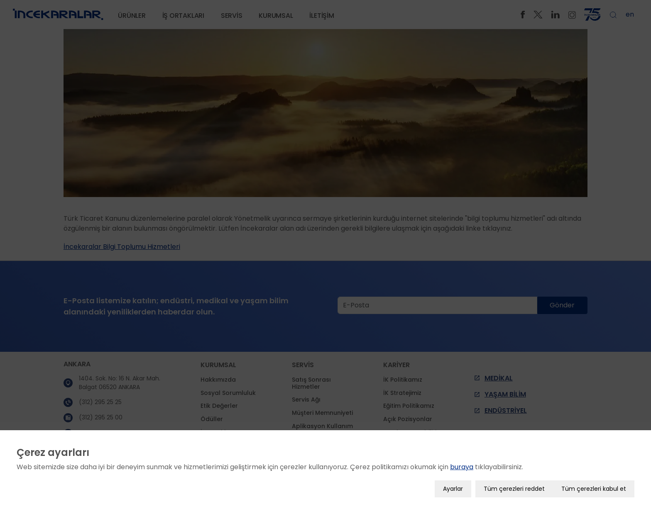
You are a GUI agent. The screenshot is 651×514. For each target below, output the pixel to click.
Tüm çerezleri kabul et (593, 486)
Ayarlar (453, 486)
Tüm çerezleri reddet (514, 486)
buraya (461, 465)
